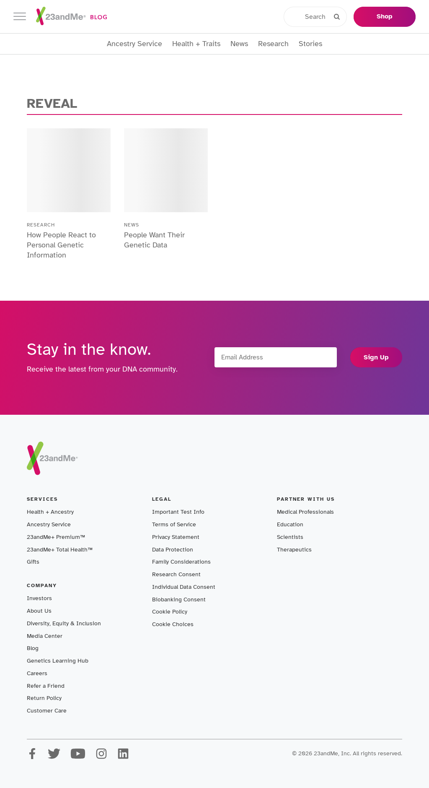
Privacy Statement (175, 537)
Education (290, 524)
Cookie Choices (173, 624)
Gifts (33, 561)
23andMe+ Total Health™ (60, 549)
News (239, 43)
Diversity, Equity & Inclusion (64, 623)
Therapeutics (294, 549)
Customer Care (47, 710)
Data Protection (172, 549)
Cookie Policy (169, 611)
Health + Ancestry (50, 511)
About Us (39, 610)
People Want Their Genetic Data (154, 240)
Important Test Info (178, 511)
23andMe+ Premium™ (56, 537)
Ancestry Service (134, 43)
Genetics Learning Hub (57, 660)
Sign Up (376, 357)
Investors (39, 598)
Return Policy (44, 698)
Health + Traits (196, 43)
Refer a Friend (46, 685)
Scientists (290, 537)
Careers (37, 673)
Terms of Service (174, 524)
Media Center (44, 636)
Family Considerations (181, 561)
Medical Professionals (305, 511)
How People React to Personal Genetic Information (61, 245)
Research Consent (176, 574)
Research (273, 43)
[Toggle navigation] (19, 16)
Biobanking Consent (179, 599)
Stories (310, 43)
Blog (33, 648)
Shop (385, 16)
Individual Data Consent (183, 586)
